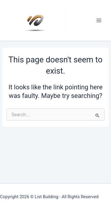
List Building (46, 196)
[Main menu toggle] (99, 20)
